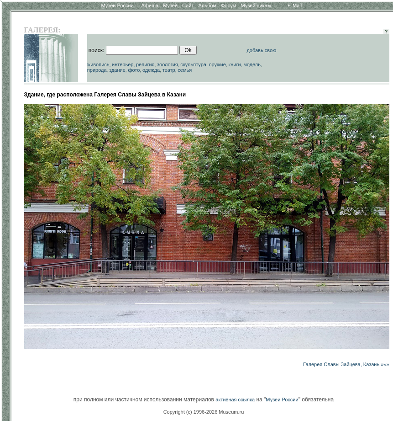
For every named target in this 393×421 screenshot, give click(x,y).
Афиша (150, 5)
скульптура (193, 64)
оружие (217, 64)
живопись (98, 64)
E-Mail (295, 5)
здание (117, 70)
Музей (170, 5)
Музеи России (118, 5)
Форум (228, 5)
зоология (167, 64)
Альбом (207, 5)
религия (145, 64)
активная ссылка (235, 399)
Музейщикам (256, 5)
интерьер (122, 64)
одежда (151, 70)
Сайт (188, 5)
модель (252, 64)
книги (234, 64)
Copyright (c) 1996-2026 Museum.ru (203, 412)
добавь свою (261, 50)
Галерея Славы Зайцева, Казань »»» (346, 364)
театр (168, 70)
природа (97, 70)
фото (134, 70)
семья (185, 70)
